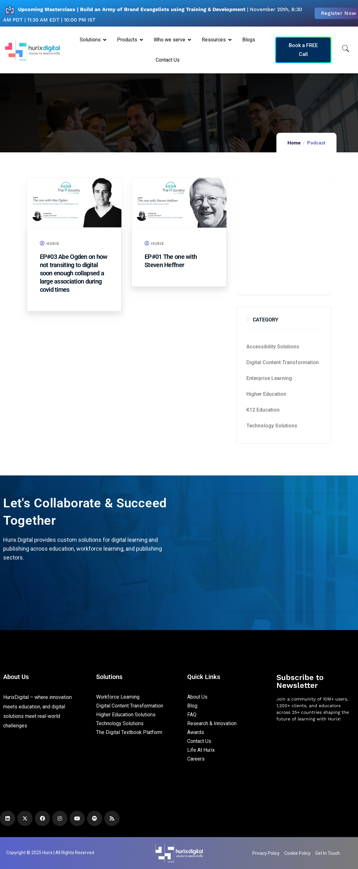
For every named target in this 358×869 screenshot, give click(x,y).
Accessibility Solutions (272, 347)
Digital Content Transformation (282, 362)
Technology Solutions (271, 426)
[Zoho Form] (284, 236)
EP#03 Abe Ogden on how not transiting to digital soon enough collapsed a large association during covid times (74, 273)
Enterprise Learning (269, 378)
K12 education (263, 410)
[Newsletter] (315, 760)
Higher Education (266, 394)
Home (294, 143)
